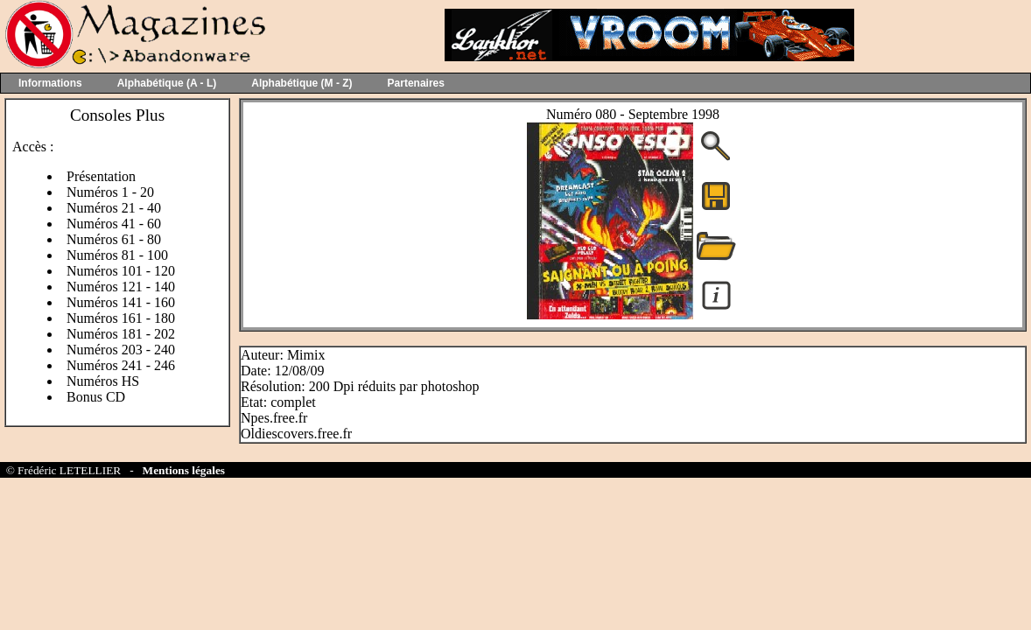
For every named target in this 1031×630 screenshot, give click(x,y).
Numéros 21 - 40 (114, 207)
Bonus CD (96, 396)
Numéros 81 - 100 (117, 255)
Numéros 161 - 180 (121, 318)
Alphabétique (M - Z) (301, 83)
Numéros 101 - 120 (121, 270)
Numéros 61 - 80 (114, 239)
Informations (50, 83)
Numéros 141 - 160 (121, 302)
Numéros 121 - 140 (121, 286)
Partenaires (416, 83)
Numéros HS (103, 381)
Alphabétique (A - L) (167, 83)
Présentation (101, 176)
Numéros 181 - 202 (121, 333)
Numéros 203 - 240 (121, 349)
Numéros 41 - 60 (114, 223)
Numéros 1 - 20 (110, 192)
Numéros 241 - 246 (121, 365)
